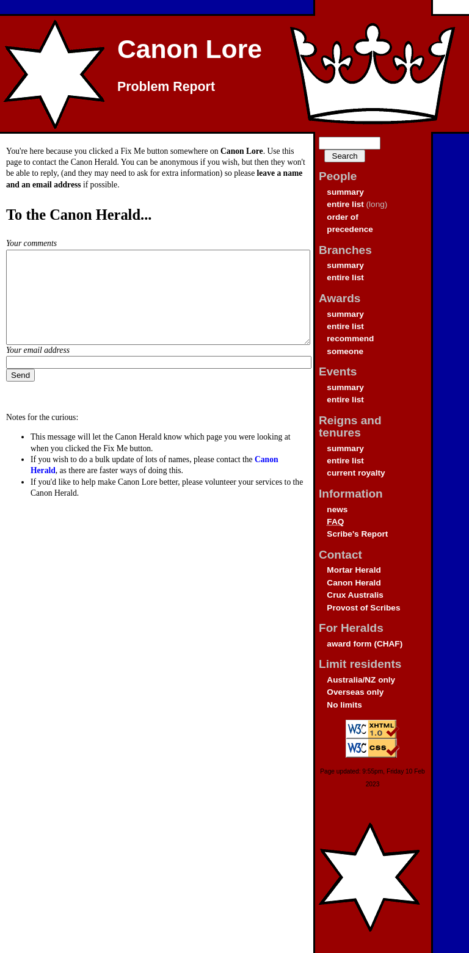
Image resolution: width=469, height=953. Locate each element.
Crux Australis (355, 595)
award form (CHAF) (364, 643)
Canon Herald (353, 582)
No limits (344, 704)
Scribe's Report (357, 533)
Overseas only (355, 692)
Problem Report (166, 86)
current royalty (356, 472)
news (337, 509)
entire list (345, 204)
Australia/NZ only (361, 679)
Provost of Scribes (363, 607)
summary (345, 192)
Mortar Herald (353, 569)
